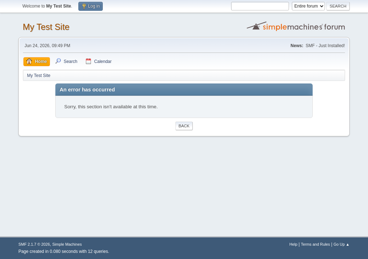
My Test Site (46, 27)
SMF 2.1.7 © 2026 (34, 244)
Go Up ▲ (342, 244)
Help (293, 244)
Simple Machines (67, 244)
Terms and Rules (315, 244)
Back (184, 126)
